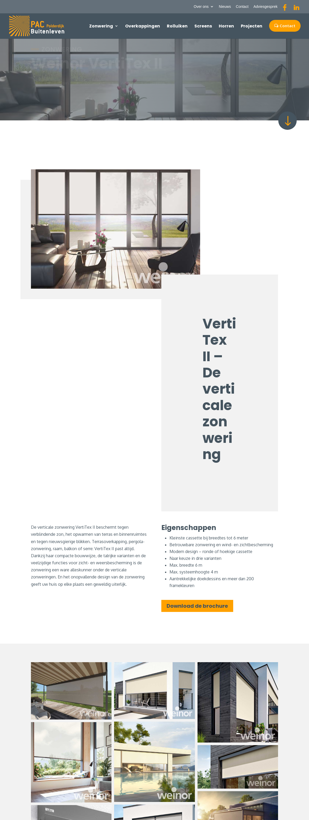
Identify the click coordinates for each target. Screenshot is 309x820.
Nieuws (225, 7)
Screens (203, 26)
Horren (226, 26)
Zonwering (101, 26)
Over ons (201, 7)
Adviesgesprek (265, 7)
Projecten (251, 26)
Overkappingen (142, 26)
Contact (242, 7)
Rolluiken (177, 26)
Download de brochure (197, 606)
